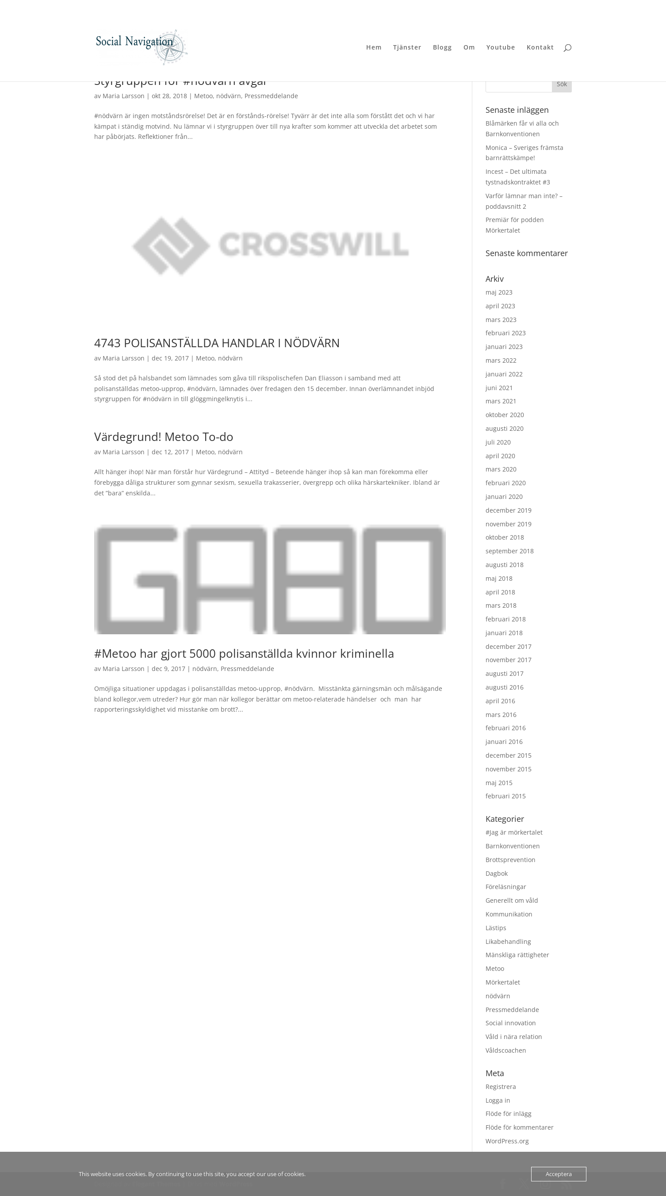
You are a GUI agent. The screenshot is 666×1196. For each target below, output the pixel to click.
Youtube (500, 47)
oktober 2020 (505, 414)
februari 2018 (506, 619)
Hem (374, 47)
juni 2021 (499, 387)
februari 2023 (506, 333)
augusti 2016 (505, 687)
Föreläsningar (506, 886)
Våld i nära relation (514, 1036)
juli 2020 (498, 442)
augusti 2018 (505, 564)
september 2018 (510, 551)
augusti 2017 (505, 673)
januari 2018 (504, 633)
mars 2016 (501, 714)
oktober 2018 (505, 537)
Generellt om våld (512, 900)
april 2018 (500, 592)
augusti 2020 (505, 428)
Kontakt (540, 47)
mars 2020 (501, 469)
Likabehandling (508, 941)
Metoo (203, 96)
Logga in (498, 1100)
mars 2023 (501, 319)
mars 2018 (501, 605)
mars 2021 (501, 401)
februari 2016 (506, 728)
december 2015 (509, 755)
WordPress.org (507, 1141)
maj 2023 (499, 292)
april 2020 (500, 456)
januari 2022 (504, 374)
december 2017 (509, 646)
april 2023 (500, 306)
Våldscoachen (506, 1050)
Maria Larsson (124, 96)
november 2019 (509, 524)
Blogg (442, 47)
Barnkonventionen (513, 846)
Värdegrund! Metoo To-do (163, 437)
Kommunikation (509, 914)
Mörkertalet (503, 982)
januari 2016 (504, 741)
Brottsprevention (511, 859)
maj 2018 (499, 578)
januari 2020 (504, 496)
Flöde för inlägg (509, 1113)
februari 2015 (506, 796)
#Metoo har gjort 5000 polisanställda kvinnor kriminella (244, 653)
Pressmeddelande (271, 96)
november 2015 (509, 769)
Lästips (496, 928)
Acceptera (559, 1174)
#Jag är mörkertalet (514, 832)
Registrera (501, 1086)
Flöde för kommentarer (520, 1127)
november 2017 (509, 660)
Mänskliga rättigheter (517, 955)
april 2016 (500, 701)
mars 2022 (501, 360)
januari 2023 (504, 346)
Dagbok (497, 873)
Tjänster (407, 47)
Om (469, 47)
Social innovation (511, 1023)
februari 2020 (506, 483)
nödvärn (228, 96)
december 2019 (509, 510)
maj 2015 (499, 782)
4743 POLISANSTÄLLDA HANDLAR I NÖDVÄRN (217, 343)
